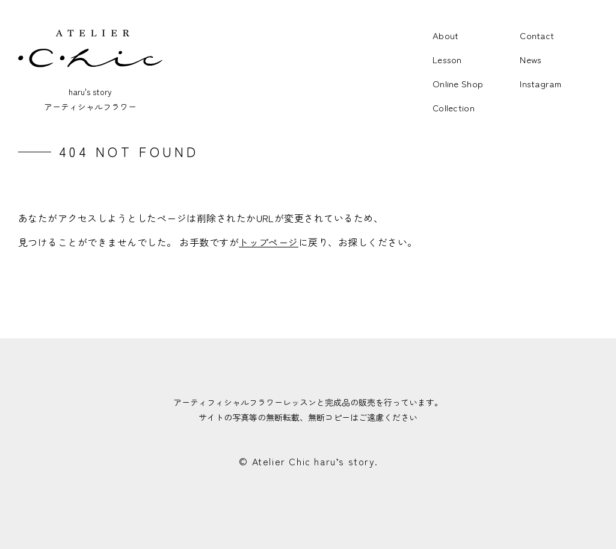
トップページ (268, 242)
